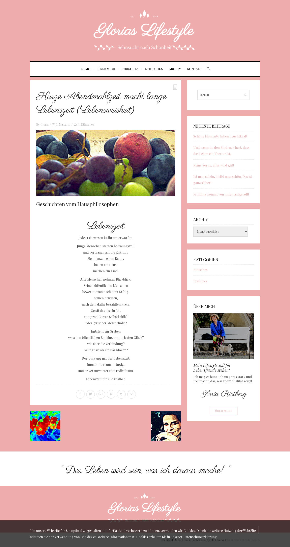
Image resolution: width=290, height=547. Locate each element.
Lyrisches (130, 69)
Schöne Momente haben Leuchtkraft (220, 136)
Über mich (106, 69)
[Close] (248, 530)
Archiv (175, 69)
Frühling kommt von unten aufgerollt (221, 194)
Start (86, 69)
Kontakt (194, 69)
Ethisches (154, 69)
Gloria (44, 124)
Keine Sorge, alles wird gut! (213, 165)
